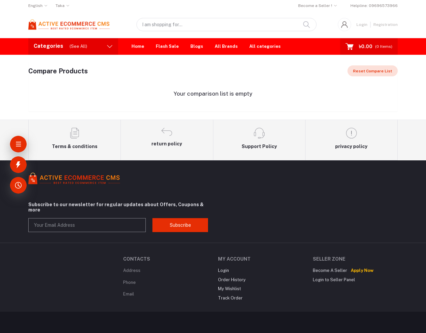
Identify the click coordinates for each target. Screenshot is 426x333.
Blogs (196, 46)
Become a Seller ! (315, 5)
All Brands (226, 46)
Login (361, 24)
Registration (385, 24)
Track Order (230, 297)
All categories (265, 46)
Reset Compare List (372, 71)
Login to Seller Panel (334, 279)
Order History (232, 279)
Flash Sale (167, 46)
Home (137, 46)
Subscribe (180, 225)
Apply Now (362, 270)
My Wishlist (229, 288)
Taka (60, 5)
